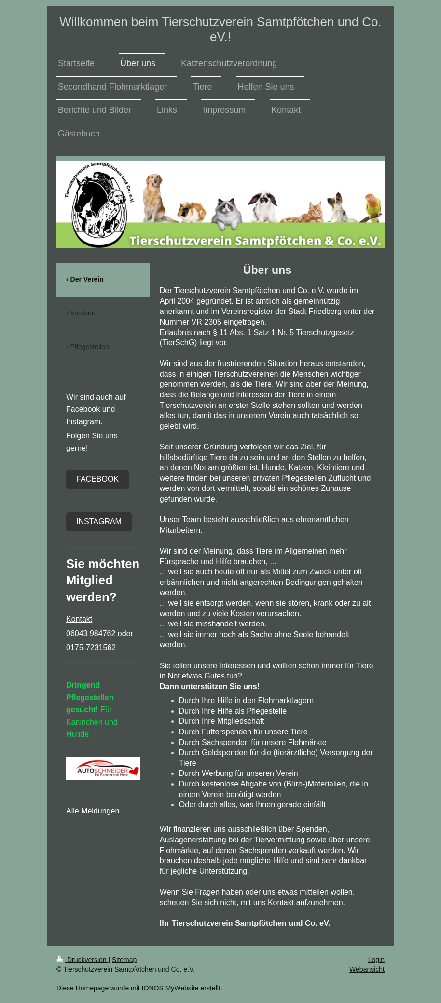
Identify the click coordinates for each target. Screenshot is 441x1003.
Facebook (97, 479)
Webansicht (367, 969)
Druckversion (82, 959)
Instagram (99, 521)
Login (376, 959)
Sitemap (124, 959)
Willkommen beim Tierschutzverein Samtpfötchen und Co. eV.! (220, 29)
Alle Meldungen (92, 811)
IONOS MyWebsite (170, 988)
